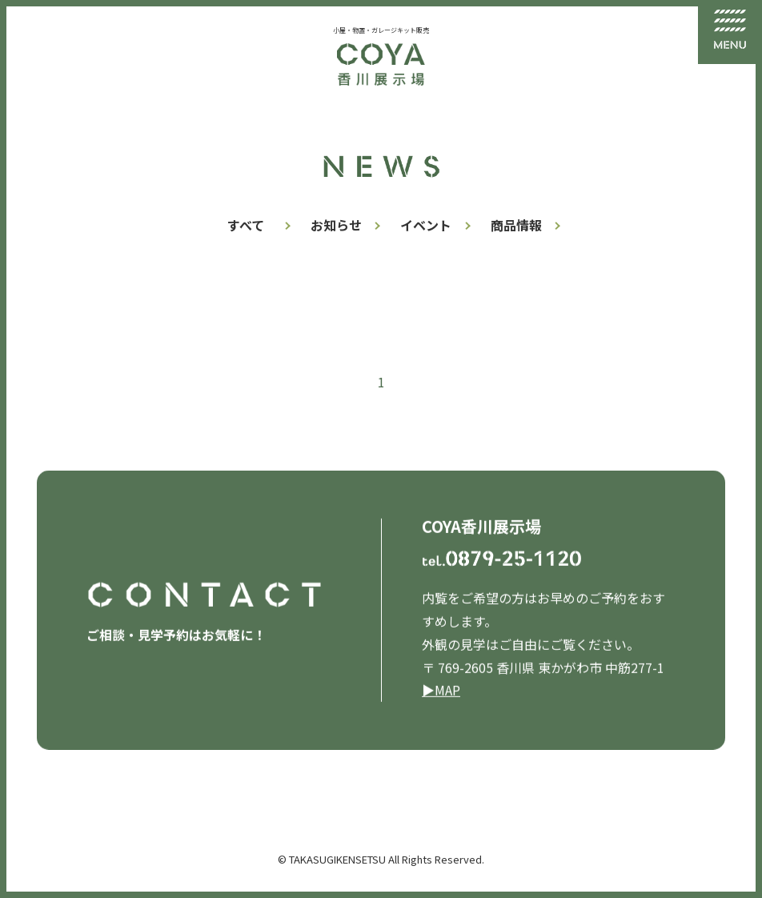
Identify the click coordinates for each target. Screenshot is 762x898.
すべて (245, 224)
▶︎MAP (441, 691)
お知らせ (336, 224)
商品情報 (516, 224)
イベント (425, 224)
